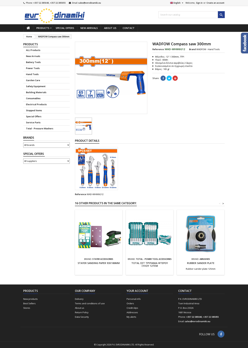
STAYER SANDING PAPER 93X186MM (99, 263)
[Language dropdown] (177, 3)
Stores (26, 307)
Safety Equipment (35, 86)
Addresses (132, 312)
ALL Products (33, 50)
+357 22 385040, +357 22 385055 (49, 2)
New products (30, 298)
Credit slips (132, 307)
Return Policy (82, 312)
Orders (130, 303)
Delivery (79, 298)
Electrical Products (36, 104)
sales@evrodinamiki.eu (89, 2)
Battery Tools (33, 62)
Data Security (82, 316)
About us (110, 28)
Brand (192, 49)
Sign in (199, 2)
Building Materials (36, 92)
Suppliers (34, 154)
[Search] (191, 14)
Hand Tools (32, 74)
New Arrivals (89, 28)
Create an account (215, 2)
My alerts (131, 316)
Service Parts (33, 122)
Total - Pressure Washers (39, 128)
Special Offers (65, 28)
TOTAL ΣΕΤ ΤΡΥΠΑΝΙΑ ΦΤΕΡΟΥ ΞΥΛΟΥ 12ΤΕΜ (149, 264)
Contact (129, 28)
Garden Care (33, 80)
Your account (137, 291)
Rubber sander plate (200, 263)
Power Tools (33, 68)
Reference (80, 194)
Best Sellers (29, 303)
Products (42, 28)
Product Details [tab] (87, 141)
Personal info (134, 298)
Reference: (158, 49)
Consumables (33, 98)
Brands (28, 137)
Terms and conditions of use (90, 303)
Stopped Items (34, 110)
